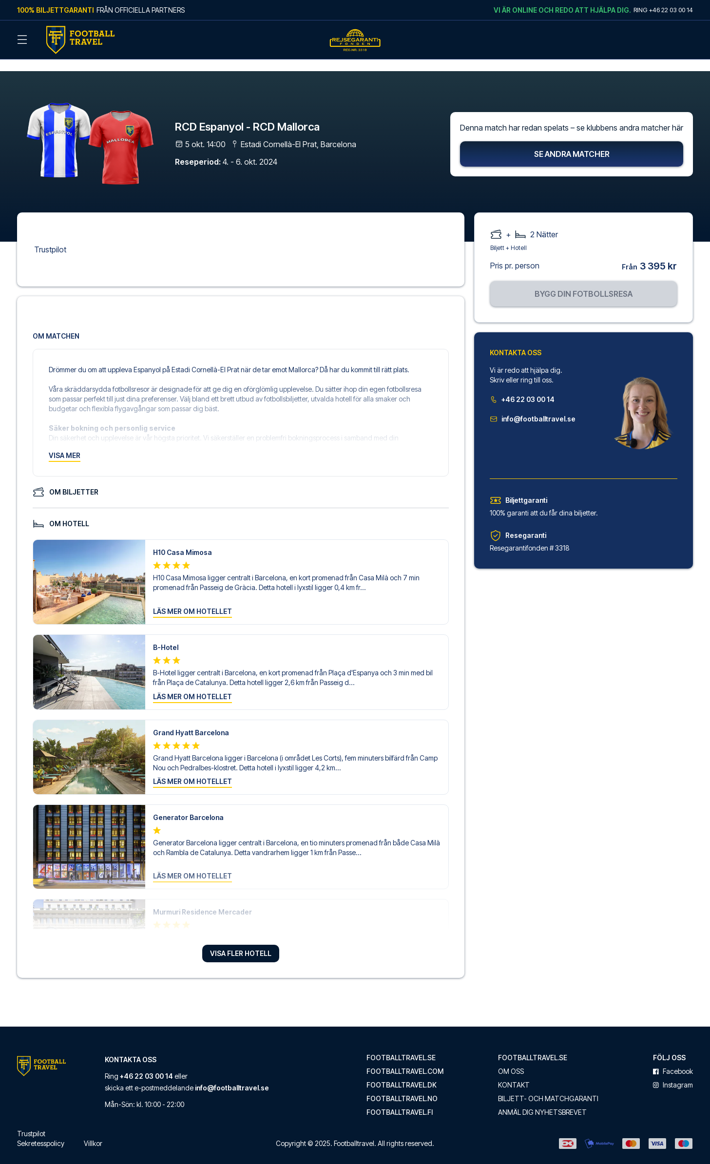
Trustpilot (50, 237)
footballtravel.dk (401, 1072)
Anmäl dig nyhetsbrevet (542, 1100)
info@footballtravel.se (533, 406)
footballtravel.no (402, 1086)
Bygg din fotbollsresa (584, 281)
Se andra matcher (572, 141)
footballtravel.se (401, 1045)
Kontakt (514, 1072)
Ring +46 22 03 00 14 (663, 10)
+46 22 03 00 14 (522, 386)
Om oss (511, 1059)
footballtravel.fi (399, 1100)
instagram (673, 1072)
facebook (673, 1059)
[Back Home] (80, 40)
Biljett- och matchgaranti (548, 1086)
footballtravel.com (404, 1059)
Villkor (93, 1130)
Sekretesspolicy (40, 1130)
